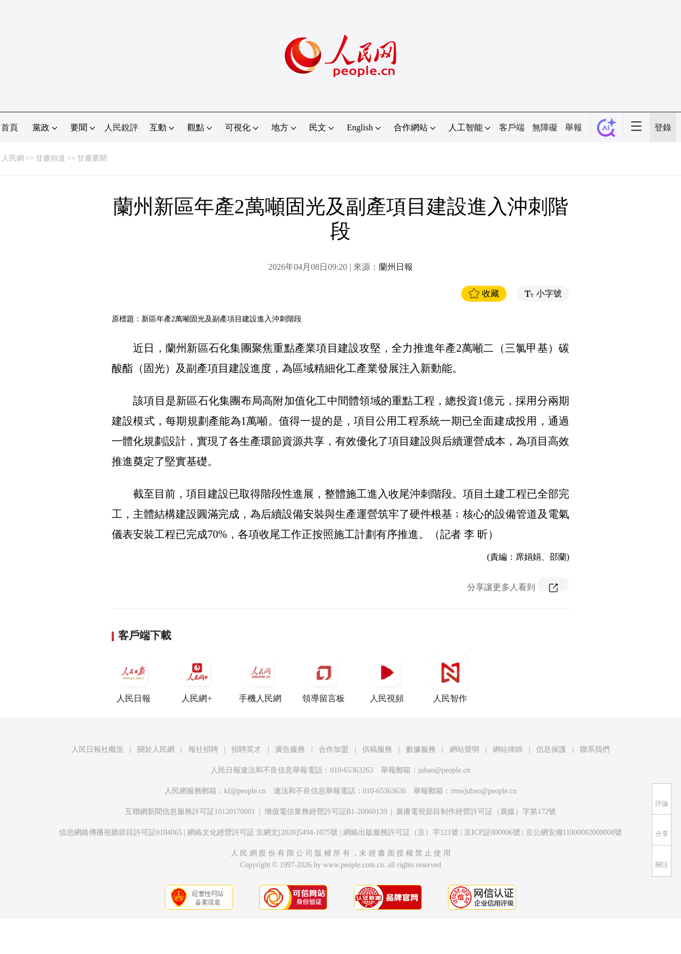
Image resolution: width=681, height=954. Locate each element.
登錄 (662, 127)
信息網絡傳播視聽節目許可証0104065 (120, 832)
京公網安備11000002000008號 (574, 832)
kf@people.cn (245, 791)
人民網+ (196, 678)
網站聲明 (464, 749)
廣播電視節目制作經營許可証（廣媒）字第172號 (476, 812)
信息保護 (551, 749)
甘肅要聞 (92, 158)
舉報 (573, 127)
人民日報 (133, 678)
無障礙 (545, 127)
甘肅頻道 (50, 158)
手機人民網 (260, 678)
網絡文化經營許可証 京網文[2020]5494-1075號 (262, 832)
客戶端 (512, 127)
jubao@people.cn (444, 770)
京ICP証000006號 (492, 832)
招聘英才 (246, 749)
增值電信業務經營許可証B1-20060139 (325, 812)
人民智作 (450, 678)
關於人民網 (156, 749)
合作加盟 (333, 749)
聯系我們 (595, 749)
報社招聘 (203, 749)
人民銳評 (121, 127)
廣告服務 (290, 749)
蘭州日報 (396, 266)
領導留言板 (323, 678)
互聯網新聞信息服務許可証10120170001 (190, 812)
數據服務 (421, 749)
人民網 (13, 158)
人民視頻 (386, 678)
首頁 (9, 127)
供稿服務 (377, 749)
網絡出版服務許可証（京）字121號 (401, 832)
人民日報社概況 (97, 749)
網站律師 (507, 749)
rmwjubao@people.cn (484, 791)
